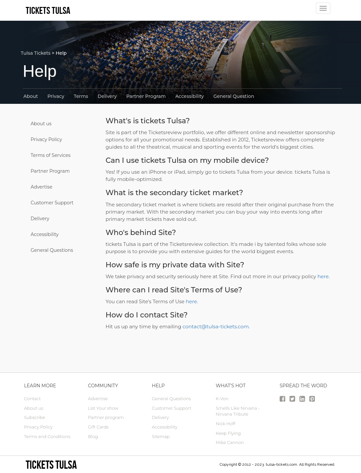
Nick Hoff (225, 423)
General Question (233, 96)
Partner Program (146, 96)
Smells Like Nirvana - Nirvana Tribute (238, 411)
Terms (81, 96)
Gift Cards (98, 426)
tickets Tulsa (51, 464)
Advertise (41, 187)
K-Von (222, 398)
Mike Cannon (230, 442)
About (30, 96)
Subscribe (34, 417)
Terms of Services (50, 155)
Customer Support (52, 203)
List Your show (103, 408)
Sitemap (161, 436)
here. (324, 276)
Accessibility (189, 96)
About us (41, 124)
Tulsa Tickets (35, 53)
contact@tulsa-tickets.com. (216, 326)
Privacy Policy (46, 139)
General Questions (52, 250)
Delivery (107, 96)
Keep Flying (228, 433)
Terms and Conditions (47, 436)
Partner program (106, 417)
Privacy (55, 96)
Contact (32, 398)
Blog (93, 436)
